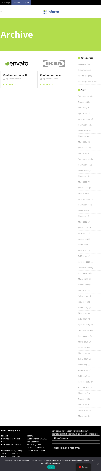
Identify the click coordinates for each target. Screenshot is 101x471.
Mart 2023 (82, 153)
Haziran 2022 (84, 165)
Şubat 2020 (83, 296)
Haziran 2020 (84, 273)
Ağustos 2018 (84, 382)
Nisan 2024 (83, 136)
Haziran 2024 (84, 125)
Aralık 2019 (83, 302)
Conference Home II (15, 75)
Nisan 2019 (83, 348)
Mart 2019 (82, 353)
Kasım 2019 (83, 308)
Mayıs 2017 (83, 416)
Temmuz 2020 (84, 268)
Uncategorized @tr (86, 81)
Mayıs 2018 (83, 393)
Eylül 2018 (82, 376)
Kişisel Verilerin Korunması (66, 447)
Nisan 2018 (83, 399)
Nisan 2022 (83, 176)
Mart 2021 (82, 222)
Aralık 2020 (83, 239)
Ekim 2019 (82, 313)
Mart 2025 (82, 108)
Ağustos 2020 (84, 262)
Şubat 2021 (83, 228)
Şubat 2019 (83, 359)
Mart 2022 (82, 182)
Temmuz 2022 (84, 159)
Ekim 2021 (82, 193)
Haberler (82, 70)
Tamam (51, 467)
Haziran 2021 (83, 205)
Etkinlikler (82, 64)
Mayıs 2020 (83, 279)
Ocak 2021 (82, 233)
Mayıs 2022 (83, 171)
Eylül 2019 (82, 319)
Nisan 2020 (83, 285)
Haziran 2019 (84, 336)
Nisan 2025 (83, 102)
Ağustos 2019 (84, 325)
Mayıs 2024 (83, 131)
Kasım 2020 (83, 245)
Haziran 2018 (84, 388)
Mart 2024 (82, 142)
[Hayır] (97, 464)
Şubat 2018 (83, 410)
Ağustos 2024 (84, 119)
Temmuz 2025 (84, 96)
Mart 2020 (82, 290)
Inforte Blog (83, 76)
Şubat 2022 (83, 188)
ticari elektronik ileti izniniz (79, 431)
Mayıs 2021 (83, 210)
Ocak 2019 (82, 365)
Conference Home (50, 75)
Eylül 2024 (82, 113)
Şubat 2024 (83, 148)
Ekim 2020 (82, 250)
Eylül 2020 (82, 256)
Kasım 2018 (83, 370)
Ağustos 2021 (84, 199)
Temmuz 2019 (84, 330)
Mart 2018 (82, 405)
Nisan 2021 (83, 216)
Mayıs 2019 (83, 342)
